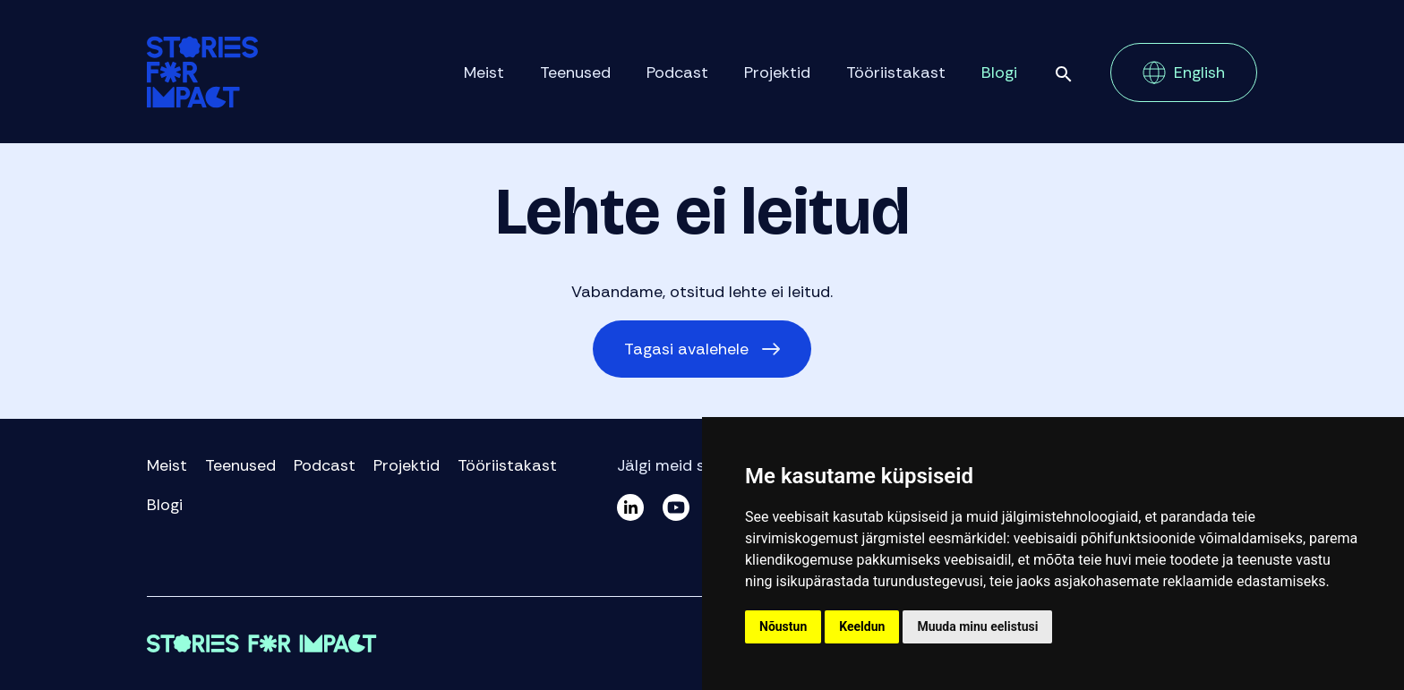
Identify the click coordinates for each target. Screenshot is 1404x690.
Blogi (999, 72)
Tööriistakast (896, 72)
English (1199, 72)
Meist (484, 72)
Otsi (1063, 74)
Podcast (677, 72)
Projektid (777, 72)
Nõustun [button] (783, 626)
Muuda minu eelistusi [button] (977, 626)
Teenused (575, 72)
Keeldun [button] (862, 626)
